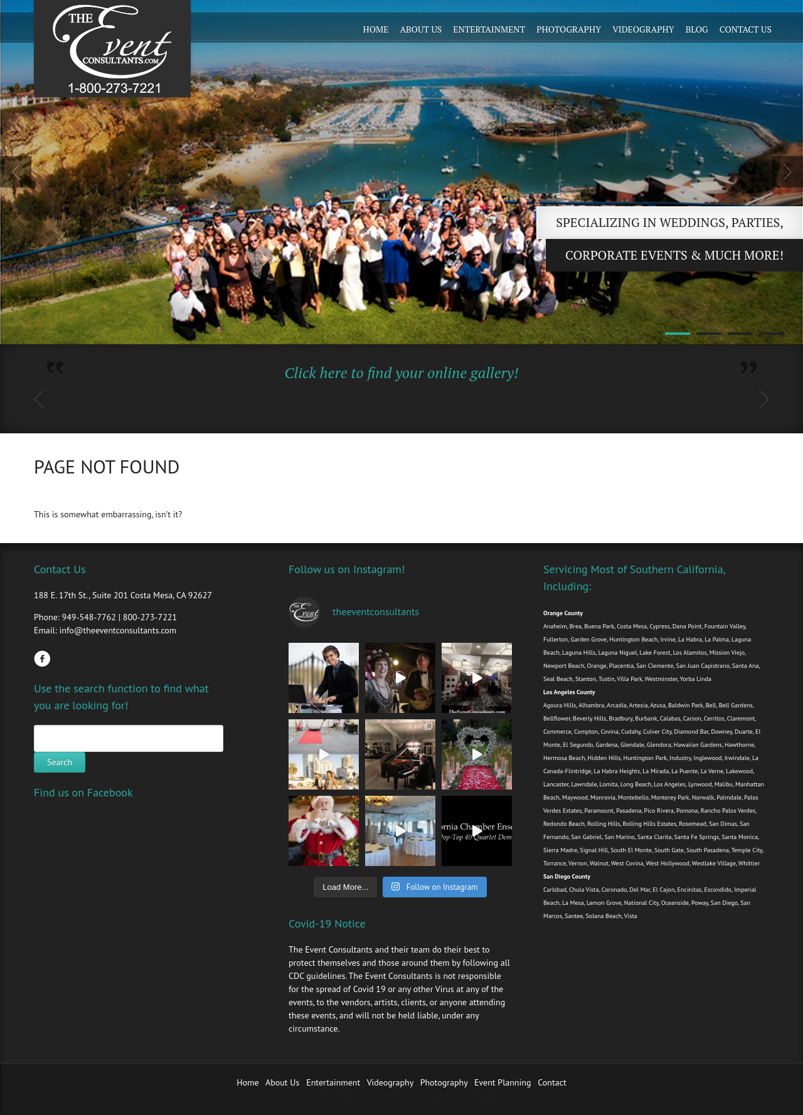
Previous (15, 172)
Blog (697, 29)
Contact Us (746, 29)
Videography (643, 29)
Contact (552, 1082)
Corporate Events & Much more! (674, 254)
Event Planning (503, 1082)
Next (787, 172)
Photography (568, 29)
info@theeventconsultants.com (117, 630)
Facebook (42, 658)
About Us (421, 29)
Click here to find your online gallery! (401, 372)
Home (376, 29)
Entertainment (489, 29)
